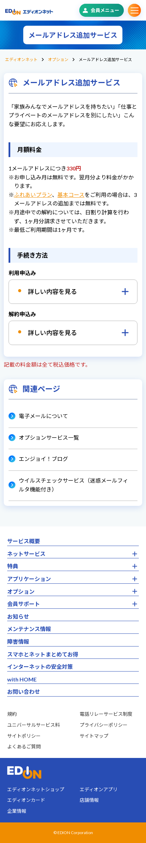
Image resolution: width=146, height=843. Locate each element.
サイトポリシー (24, 736)
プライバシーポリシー (104, 725)
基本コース (70, 194)
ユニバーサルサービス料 (33, 725)
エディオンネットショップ (35, 789)
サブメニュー (134, 10)
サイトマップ (94, 736)
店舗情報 (89, 800)
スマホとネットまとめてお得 (42, 654)
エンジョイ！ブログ (43, 458)
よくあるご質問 (24, 746)
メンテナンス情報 (29, 629)
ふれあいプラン (33, 194)
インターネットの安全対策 (40, 666)
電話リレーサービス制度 (106, 714)
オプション (58, 59)
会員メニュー (105, 10)
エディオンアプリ (99, 789)
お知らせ (18, 616)
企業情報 (16, 811)
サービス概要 (23, 541)
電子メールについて (43, 416)
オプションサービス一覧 (49, 437)
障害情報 (18, 641)
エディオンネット (21, 59)
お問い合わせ (23, 691)
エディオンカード (26, 800)
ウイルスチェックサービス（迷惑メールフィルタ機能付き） (73, 484)
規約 (12, 714)
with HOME (22, 679)
